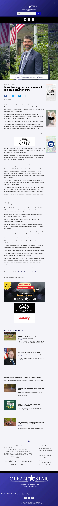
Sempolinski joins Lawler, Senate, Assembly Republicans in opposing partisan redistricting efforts (31, 353)
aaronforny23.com (20, 271)
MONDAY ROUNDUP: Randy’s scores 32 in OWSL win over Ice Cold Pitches (22, 377)
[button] (54, 3)
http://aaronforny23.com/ (30, 271)
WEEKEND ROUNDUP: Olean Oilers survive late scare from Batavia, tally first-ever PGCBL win (31, 423)
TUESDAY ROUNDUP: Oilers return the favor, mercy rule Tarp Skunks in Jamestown (30, 337)
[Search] (38, 13)
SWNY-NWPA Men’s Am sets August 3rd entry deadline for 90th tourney (29, 404)
